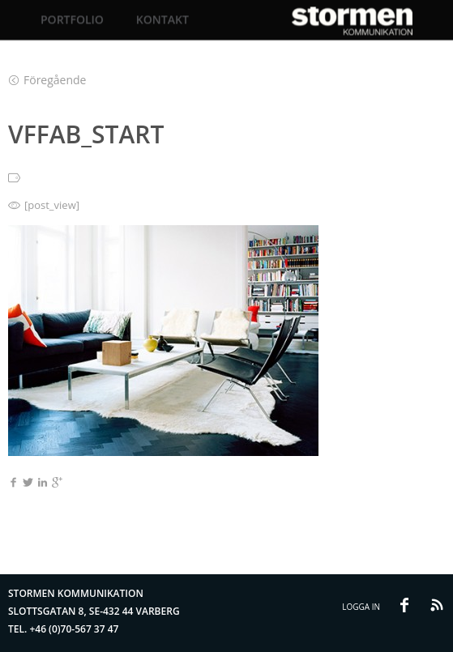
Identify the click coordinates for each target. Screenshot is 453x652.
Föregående (47, 79)
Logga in (361, 606)
